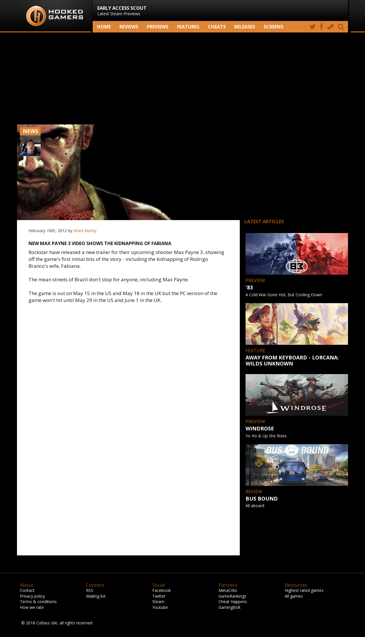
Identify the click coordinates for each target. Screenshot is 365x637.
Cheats (217, 27)
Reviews (128, 27)
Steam (158, 601)
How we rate (32, 607)
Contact (27, 590)
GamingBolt (229, 607)
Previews (157, 27)
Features (188, 27)
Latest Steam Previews (122, 10)
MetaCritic (227, 590)
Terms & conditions (38, 601)
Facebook (161, 590)
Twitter (159, 596)
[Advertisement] (182, 78)
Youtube (160, 607)
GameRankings (232, 596)
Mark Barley (85, 230)
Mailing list (96, 596)
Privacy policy (32, 596)
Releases (244, 27)
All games (294, 596)
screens (273, 27)
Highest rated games (304, 590)
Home (104, 27)
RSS (89, 590)
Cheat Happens (232, 601)
